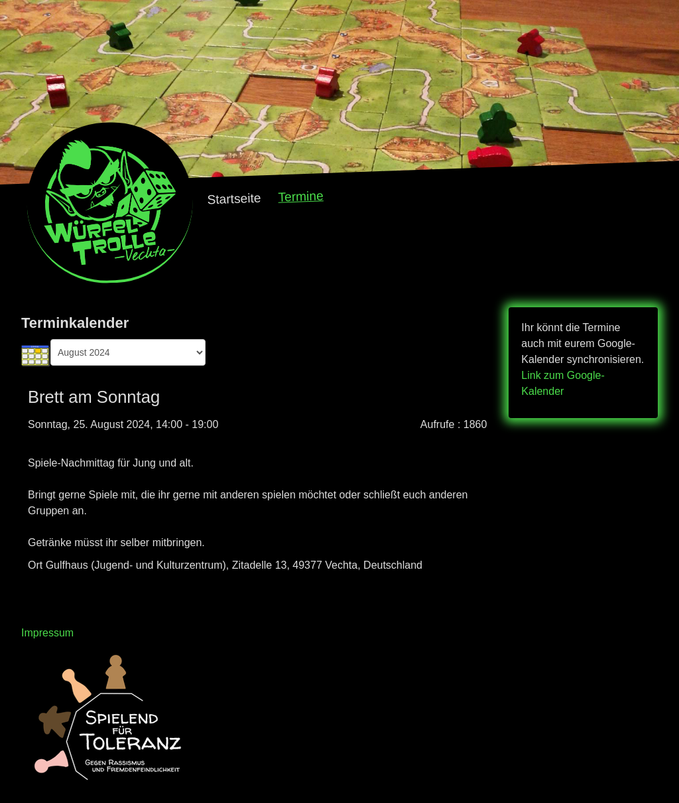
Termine (301, 196)
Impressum (47, 632)
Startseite (234, 199)
